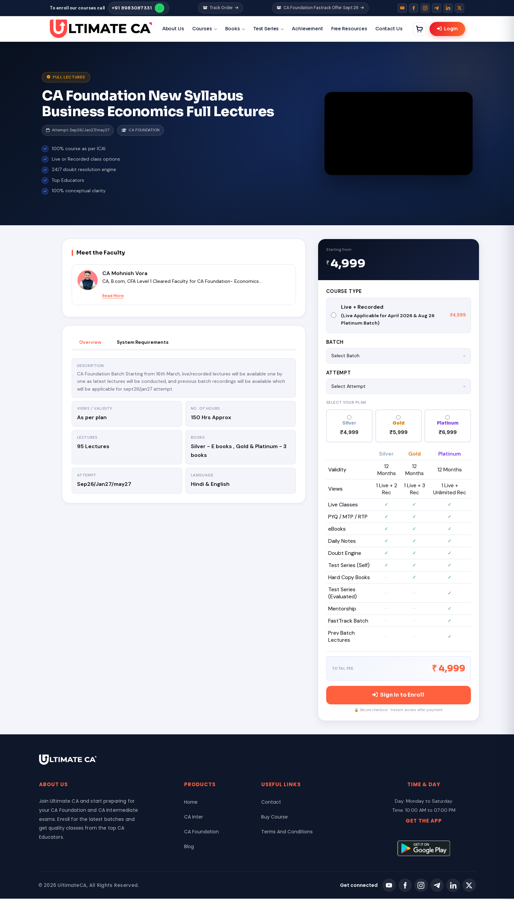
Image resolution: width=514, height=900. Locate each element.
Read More (113, 295)
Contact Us (390, 29)
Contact (271, 803)
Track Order (220, 7)
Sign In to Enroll (398, 695)
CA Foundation (201, 833)
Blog (189, 847)
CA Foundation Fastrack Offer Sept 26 (320, 7)
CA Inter (193, 818)
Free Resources (350, 29)
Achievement (308, 29)
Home (191, 803)
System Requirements (143, 342)
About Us (174, 29)
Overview (90, 342)
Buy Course (274, 818)
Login (448, 29)
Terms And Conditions (287, 833)
